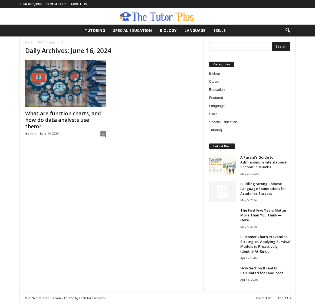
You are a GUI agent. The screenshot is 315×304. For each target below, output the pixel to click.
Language (195, 30)
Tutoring (95, 30)
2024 (41, 42)
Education (217, 90)
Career (214, 81)
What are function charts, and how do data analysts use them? (63, 120)
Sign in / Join (30, 4)
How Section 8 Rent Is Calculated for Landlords (261, 270)
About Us (79, 4)
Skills (220, 30)
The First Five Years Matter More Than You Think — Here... (263, 215)
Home (28, 42)
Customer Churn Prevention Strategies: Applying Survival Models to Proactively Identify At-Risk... (265, 244)
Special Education (132, 30)
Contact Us (56, 4)
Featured (216, 98)
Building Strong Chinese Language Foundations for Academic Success (263, 188)
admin (30, 133)
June (52, 42)
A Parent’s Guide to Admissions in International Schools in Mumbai (263, 162)
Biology (168, 30)
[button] (288, 30)
